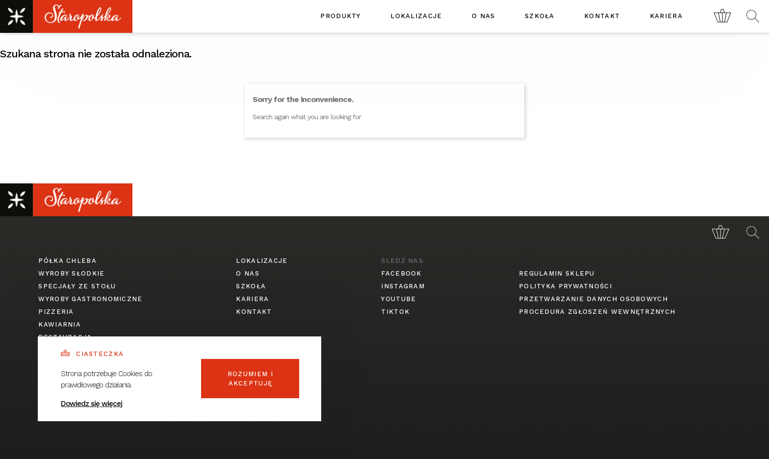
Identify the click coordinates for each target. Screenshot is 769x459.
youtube (398, 299)
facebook (401, 273)
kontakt (602, 16)
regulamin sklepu (557, 273)
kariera (666, 16)
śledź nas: (403, 260)
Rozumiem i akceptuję (250, 378)
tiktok (395, 311)
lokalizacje (416, 16)
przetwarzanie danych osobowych (593, 299)
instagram (403, 286)
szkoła (540, 16)
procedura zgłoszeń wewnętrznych (597, 311)
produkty (340, 16)
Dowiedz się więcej (91, 403)
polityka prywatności (565, 286)
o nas (483, 16)
